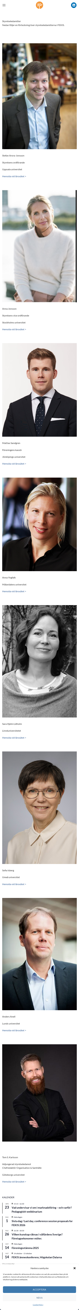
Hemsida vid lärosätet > (14, 176)
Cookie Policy (38, 1305)
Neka (39, 1297)
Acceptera (39, 1289)
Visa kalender (8, 1264)
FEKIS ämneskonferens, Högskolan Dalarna (37, 1257)
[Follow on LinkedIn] (73, 5)
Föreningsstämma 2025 (25, 1248)
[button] (74, 1268)
